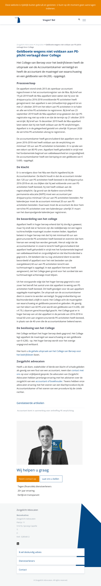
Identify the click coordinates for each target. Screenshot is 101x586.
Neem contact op (27, 478)
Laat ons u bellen (50, 478)
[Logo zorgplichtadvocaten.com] (17, 20)
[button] (79, 20)
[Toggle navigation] (84, 20)
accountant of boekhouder (49, 381)
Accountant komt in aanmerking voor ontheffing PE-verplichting (45, 410)
